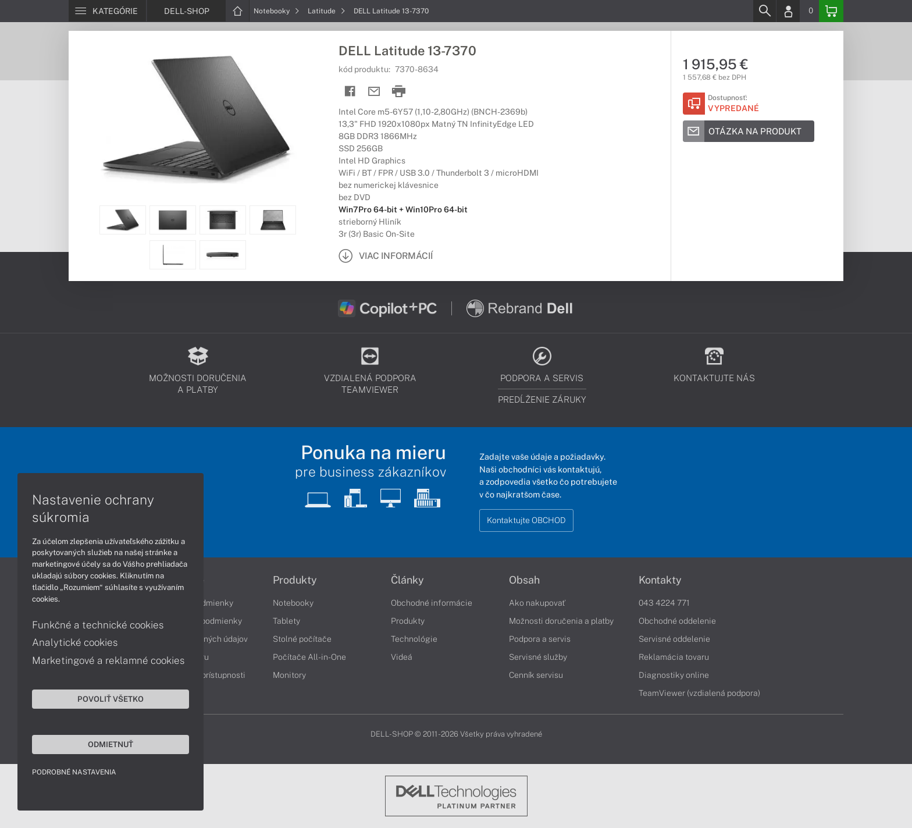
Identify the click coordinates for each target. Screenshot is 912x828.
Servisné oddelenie (674, 639)
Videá (401, 657)
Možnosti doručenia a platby (561, 621)
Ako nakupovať (537, 602)
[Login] (788, 11)
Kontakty (660, 580)
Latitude (326, 11)
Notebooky (277, 11)
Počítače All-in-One (309, 657)
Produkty (295, 580)
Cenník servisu (536, 675)
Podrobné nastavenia (74, 772)
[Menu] (107, 11)
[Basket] (831, 11)
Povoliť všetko (110, 698)
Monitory (289, 675)
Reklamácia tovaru (674, 657)
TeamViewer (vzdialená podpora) (699, 693)
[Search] (764, 11)
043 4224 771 (664, 602)
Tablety (286, 621)
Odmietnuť (110, 744)
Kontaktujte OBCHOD (526, 520)
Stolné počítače (302, 639)
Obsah (524, 580)
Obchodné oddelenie (677, 621)
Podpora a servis (540, 639)
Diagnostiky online (674, 675)
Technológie (414, 639)
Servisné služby (538, 657)
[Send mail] (374, 91)
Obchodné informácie (431, 602)
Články (407, 580)
